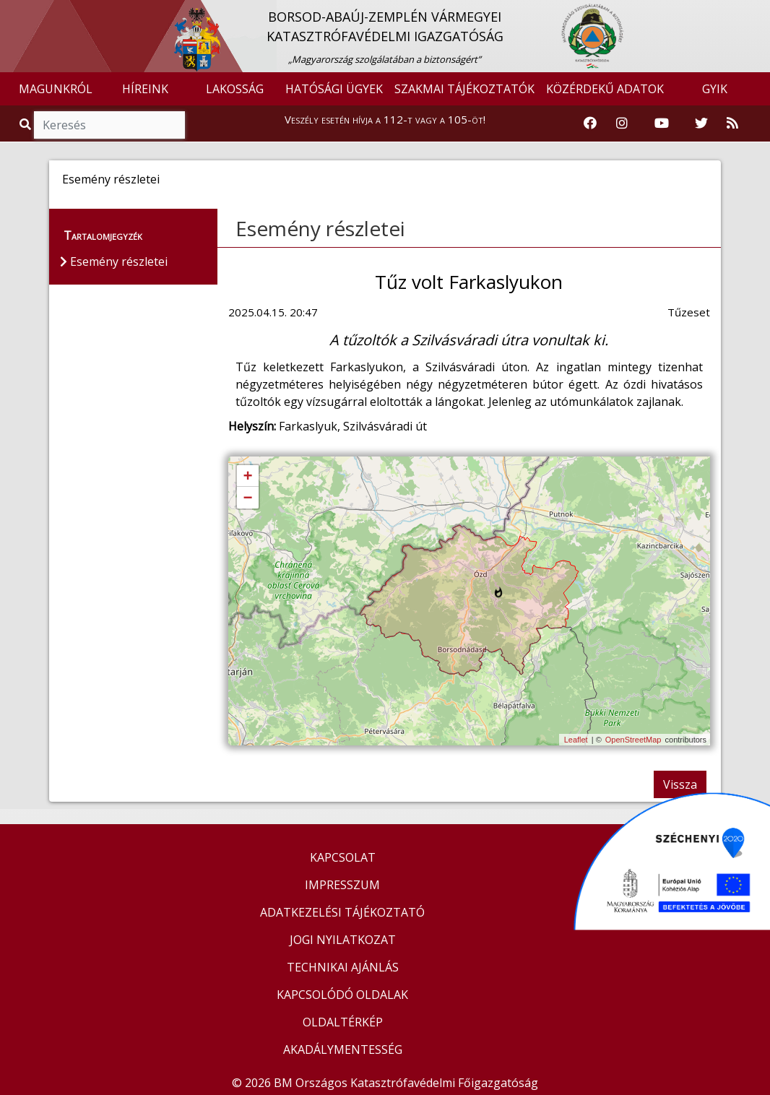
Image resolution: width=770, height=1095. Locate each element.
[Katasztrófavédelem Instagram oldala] (622, 123)
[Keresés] (109, 125)
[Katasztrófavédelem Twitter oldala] (701, 123)
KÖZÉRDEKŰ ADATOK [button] (605, 89)
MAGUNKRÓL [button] (55, 89)
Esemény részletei (320, 228)
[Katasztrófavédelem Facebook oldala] (590, 123)
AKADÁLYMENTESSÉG (342, 1049)
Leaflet (576, 739)
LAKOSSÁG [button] (235, 89)
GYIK (714, 89)
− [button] (247, 498)
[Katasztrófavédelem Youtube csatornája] (661, 123)
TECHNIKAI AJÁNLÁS (343, 967)
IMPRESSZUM (342, 885)
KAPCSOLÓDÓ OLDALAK (342, 995)
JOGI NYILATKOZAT (343, 940)
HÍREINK (145, 89)
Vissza (680, 784)
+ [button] (247, 477)
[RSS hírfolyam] (732, 123)
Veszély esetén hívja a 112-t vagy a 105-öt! (385, 119)
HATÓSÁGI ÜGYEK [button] (334, 89)
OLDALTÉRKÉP (343, 1022)
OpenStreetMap (633, 739)
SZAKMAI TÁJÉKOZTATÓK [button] (464, 89)
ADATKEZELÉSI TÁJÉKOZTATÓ (342, 912)
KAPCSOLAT (343, 857)
